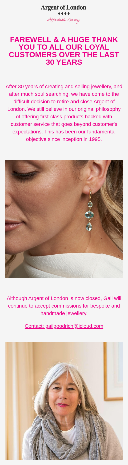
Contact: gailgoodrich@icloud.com (64, 326)
